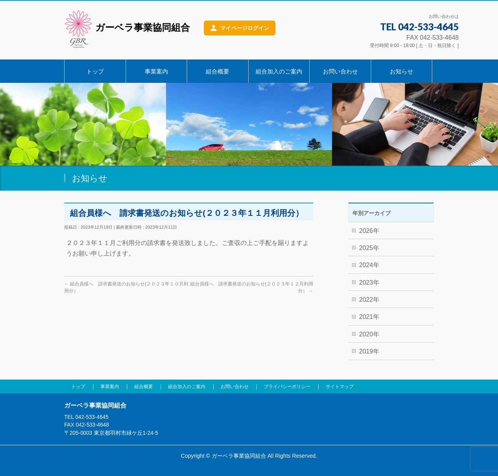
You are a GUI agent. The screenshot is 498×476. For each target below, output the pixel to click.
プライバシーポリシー (287, 386)
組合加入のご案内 (186, 386)
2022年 (369, 299)
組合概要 (143, 386)
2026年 (369, 231)
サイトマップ (340, 386)
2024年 (369, 265)
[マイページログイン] (239, 28)
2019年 (369, 351)
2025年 (369, 248)
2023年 (369, 282)
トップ (78, 386)
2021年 (369, 316)
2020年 (369, 334)
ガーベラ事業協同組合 (127, 28)
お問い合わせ (235, 386)
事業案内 (109, 386)
